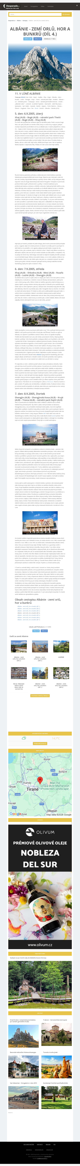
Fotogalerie (34, 6)
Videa (42, 6)
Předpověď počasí (40, 745)
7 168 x (49, 39)
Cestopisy (50, 6)
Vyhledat (66, 14)
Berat (36, 108)
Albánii (23, 97)
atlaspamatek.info (39, 1152)
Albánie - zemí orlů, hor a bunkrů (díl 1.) (29, 606)
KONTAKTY (40, 1146)
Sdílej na (36, 631)
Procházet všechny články (40, 698)
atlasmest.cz (29, 1152)
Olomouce (50, 382)
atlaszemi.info (49, 1152)
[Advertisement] (40, 717)
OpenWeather (47, 1158)
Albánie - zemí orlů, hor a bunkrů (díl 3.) (29, 611)
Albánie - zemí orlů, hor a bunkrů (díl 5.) (29, 615)
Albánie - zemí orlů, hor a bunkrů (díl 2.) (29, 608)
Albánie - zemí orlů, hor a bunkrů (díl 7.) (29, 620)
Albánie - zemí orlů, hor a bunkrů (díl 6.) (29, 617)
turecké (54, 416)
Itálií (44, 413)
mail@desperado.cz (42, 1160)
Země (25, 6)
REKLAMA (48, 1146)
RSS (54, 1146)
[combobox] (35, 14)
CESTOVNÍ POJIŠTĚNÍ (29, 1146)
